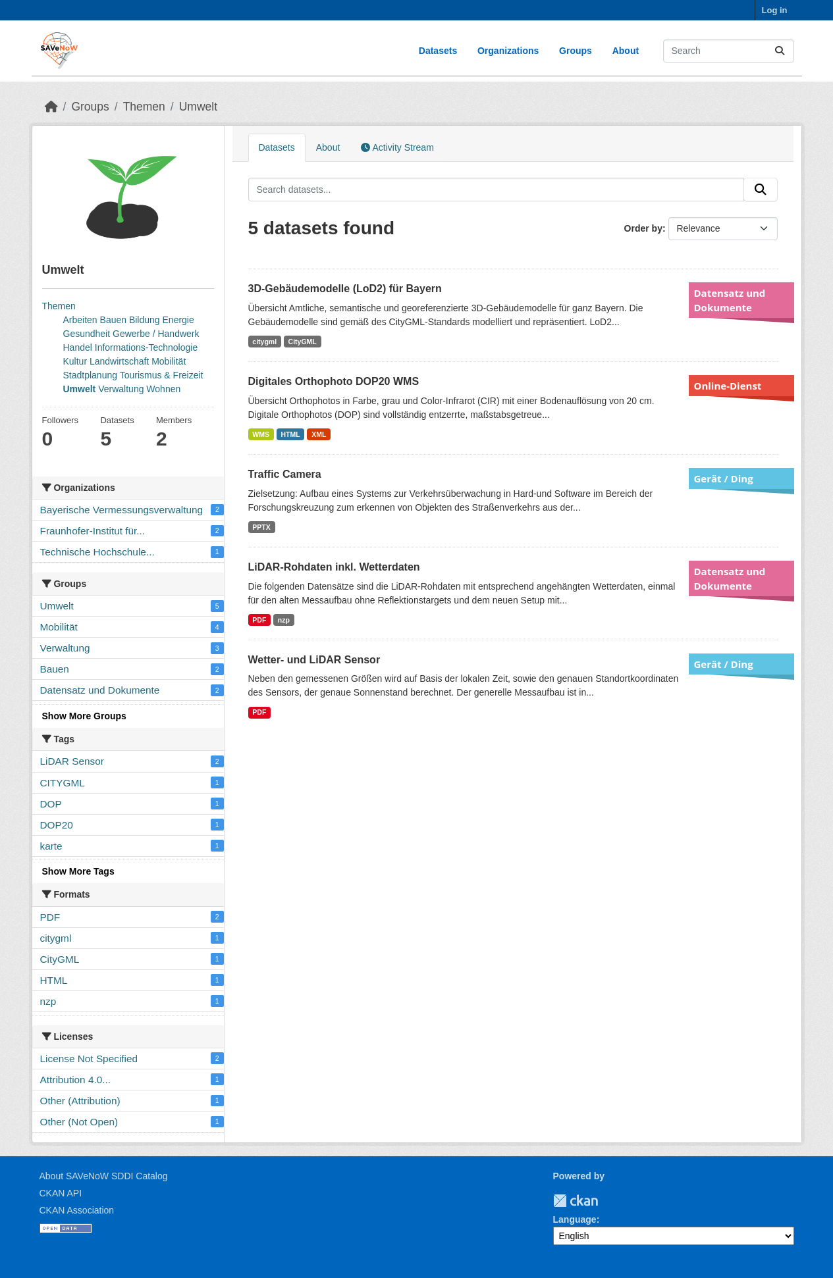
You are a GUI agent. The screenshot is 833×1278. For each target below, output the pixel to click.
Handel (77, 347)
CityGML (302, 341)
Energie (178, 320)
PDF (259, 620)
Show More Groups (84, 716)
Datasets (438, 50)
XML (318, 434)
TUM (607, 1201)
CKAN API (61, 1193)
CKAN (575, 1201)
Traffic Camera (284, 474)
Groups (575, 50)
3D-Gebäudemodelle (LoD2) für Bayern (345, 288)
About (625, 50)
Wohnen (163, 389)
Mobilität (168, 361)
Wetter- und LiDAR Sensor (314, 659)
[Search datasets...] (728, 51)
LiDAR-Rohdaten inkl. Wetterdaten (334, 567)
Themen (144, 106)
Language (575, 1219)
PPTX (261, 527)
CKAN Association (77, 1210)
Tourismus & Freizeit (161, 375)
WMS (260, 434)
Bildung (144, 320)
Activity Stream (397, 147)
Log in (775, 10)
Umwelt (198, 106)
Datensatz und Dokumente (730, 300)
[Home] (51, 106)
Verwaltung (121, 389)
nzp (284, 620)
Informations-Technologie (146, 347)
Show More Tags (78, 871)
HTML (290, 434)
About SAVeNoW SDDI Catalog (104, 1176)
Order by (643, 228)
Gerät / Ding (723, 478)
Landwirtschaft (119, 361)
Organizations (508, 50)
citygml (264, 341)
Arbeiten (80, 320)
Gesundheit (87, 333)
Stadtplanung (90, 375)
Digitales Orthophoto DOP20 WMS (333, 381)
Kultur (75, 361)
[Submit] (779, 51)
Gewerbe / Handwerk (156, 333)
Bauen (113, 320)
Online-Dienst (728, 385)
